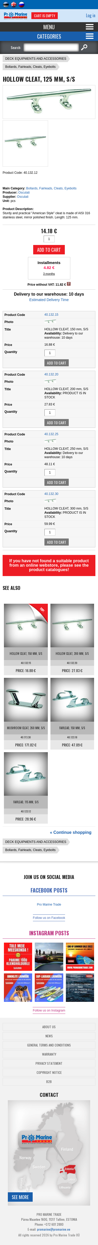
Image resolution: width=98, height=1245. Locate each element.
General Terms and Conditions (49, 1045)
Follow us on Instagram (49, 1010)
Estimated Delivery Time (49, 300)
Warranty (49, 1054)
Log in (90, 15)
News (49, 1036)
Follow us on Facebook (49, 918)
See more (20, 1197)
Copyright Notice (49, 1072)
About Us (49, 1027)
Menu (49, 27)
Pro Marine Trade (49, 904)
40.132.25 (51, 434)
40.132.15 (51, 314)
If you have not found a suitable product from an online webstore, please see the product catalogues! (49, 565)
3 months (49, 273)
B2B (49, 1081)
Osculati (24, 192)
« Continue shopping (70, 832)
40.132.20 (51, 374)
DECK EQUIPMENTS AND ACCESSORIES (35, 59)
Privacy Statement (49, 1063)
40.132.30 (51, 494)
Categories (49, 36)
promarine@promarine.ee (53, 1229)
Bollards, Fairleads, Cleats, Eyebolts (30, 67)
